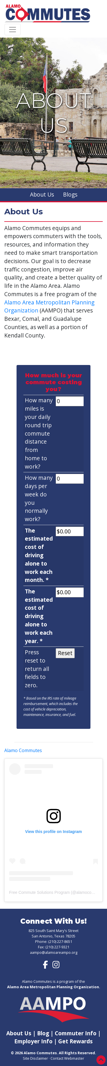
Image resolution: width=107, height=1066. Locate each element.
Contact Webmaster (67, 1058)
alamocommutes (91, 892)
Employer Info (33, 1041)
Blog (43, 1033)
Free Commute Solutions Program (39, 892)
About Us (42, 194)
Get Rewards (75, 1041)
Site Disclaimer (35, 1058)
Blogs (70, 194)
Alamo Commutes (23, 750)
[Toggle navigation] (13, 29)
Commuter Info (76, 1033)
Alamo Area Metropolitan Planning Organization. (53, 986)
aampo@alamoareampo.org (53, 952)
